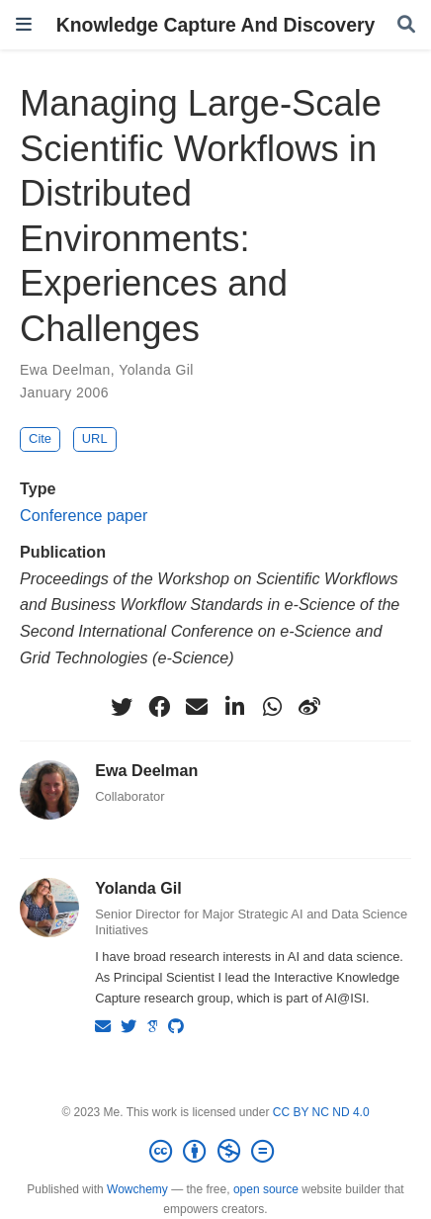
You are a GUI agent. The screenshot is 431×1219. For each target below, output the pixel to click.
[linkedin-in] (234, 707)
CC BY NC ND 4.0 (321, 1112)
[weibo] (309, 707)
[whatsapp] (272, 707)
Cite (40, 438)
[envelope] (197, 707)
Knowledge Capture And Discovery (216, 25)
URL (95, 438)
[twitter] (121, 707)
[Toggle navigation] (24, 24)
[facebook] (159, 707)
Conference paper (83, 515)
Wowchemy (137, 1189)
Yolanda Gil (156, 370)
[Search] (406, 25)
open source (266, 1189)
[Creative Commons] (215, 1152)
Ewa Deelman (65, 370)
